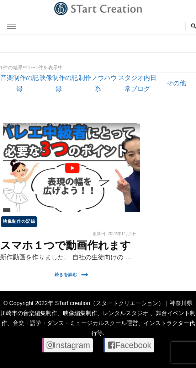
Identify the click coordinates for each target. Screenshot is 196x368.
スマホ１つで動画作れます (65, 245)
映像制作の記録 (19, 221)
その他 (176, 83)
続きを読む (71, 274)
